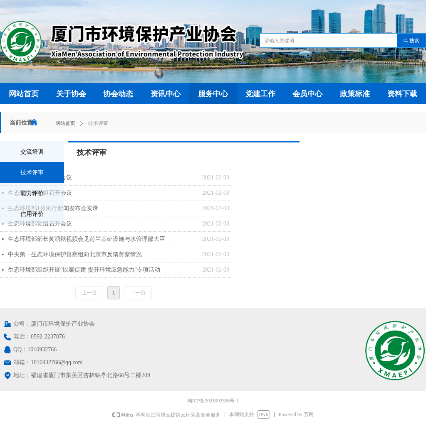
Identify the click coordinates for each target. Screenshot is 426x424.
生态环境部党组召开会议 (40, 177)
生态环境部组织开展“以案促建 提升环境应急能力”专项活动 (84, 270)
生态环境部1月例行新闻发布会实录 (53, 208)
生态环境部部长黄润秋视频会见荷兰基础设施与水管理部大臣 (86, 239)
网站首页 (65, 123)
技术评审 (98, 123)
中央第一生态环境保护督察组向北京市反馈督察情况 (75, 254)
